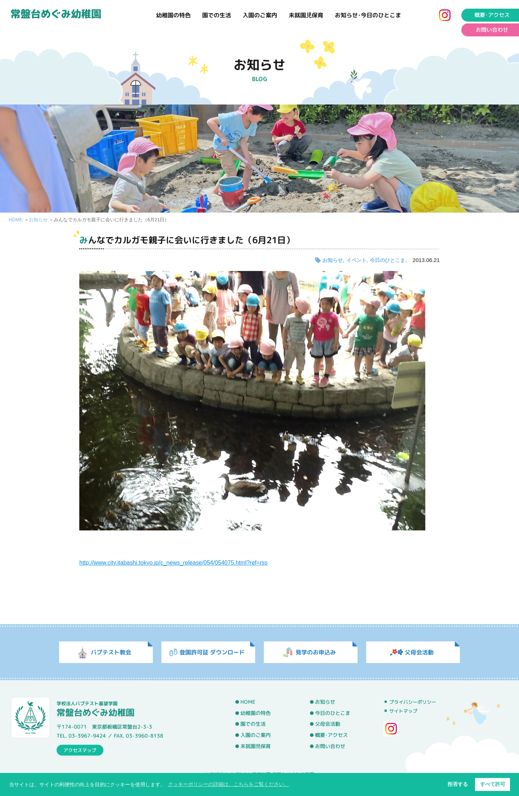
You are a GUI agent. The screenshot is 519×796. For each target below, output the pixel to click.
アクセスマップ (79, 750)
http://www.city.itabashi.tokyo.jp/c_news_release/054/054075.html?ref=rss (173, 563)
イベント (356, 260)
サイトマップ (403, 711)
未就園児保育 (306, 15)
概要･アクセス (331, 735)
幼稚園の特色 (173, 15)
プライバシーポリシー (412, 702)
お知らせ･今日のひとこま (368, 15)
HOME (16, 219)
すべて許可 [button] (492, 784)
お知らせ (38, 219)
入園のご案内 (260, 15)
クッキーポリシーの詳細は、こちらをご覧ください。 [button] (228, 784)
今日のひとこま (387, 260)
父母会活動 (327, 724)
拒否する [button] (458, 784)
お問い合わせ (330, 746)
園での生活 (216, 15)
